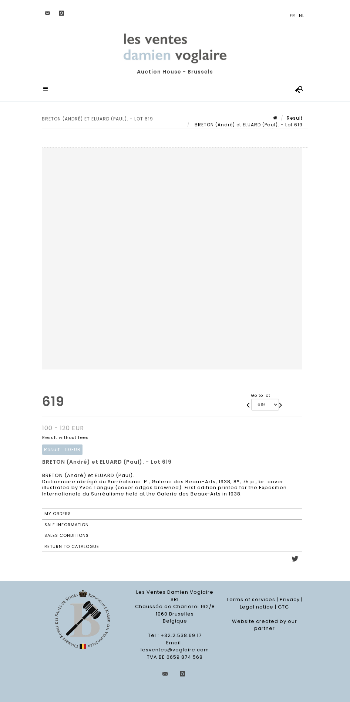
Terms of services (250, 599)
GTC (283, 606)
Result (295, 118)
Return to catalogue (71, 546)
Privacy (290, 599)
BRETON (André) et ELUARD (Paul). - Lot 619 (248, 125)
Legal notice (256, 606)
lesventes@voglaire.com (175, 649)
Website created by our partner (264, 625)
